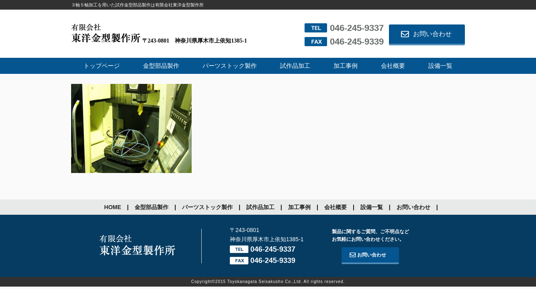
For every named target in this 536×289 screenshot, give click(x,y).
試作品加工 (295, 66)
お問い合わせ (432, 34)
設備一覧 (440, 66)
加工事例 (345, 66)
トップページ (102, 66)
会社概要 (393, 66)
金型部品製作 (161, 66)
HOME (112, 207)
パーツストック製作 (230, 66)
